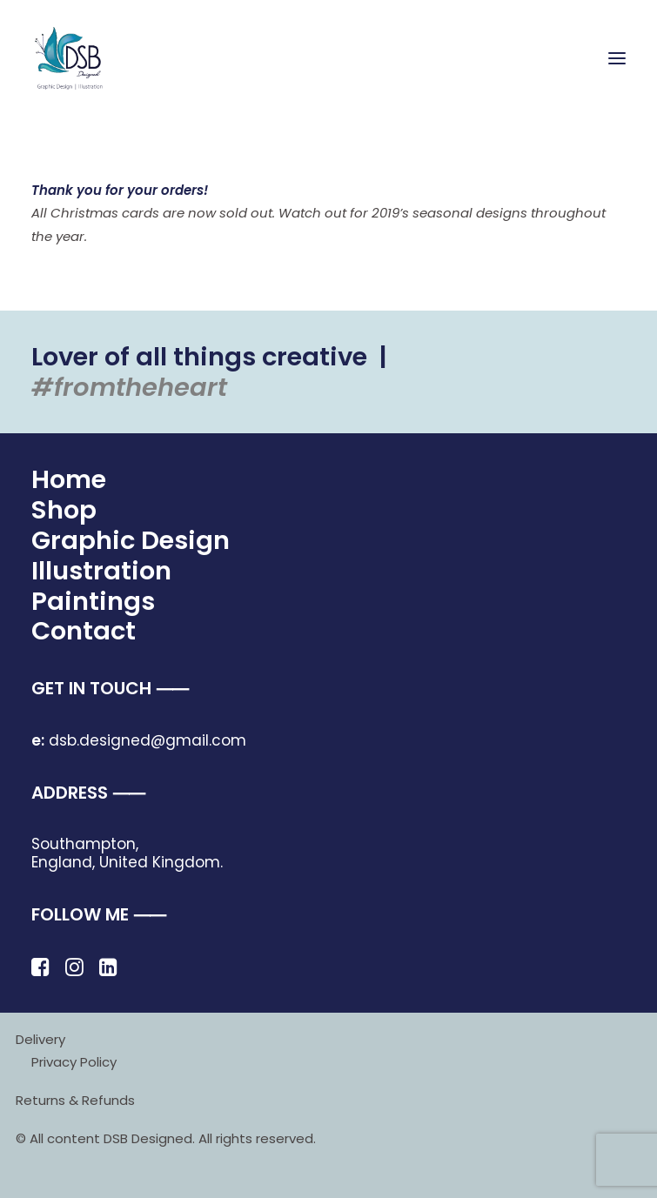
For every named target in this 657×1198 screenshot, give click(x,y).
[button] (617, 58)
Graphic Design (130, 540)
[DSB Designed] (78, 58)
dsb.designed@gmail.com (138, 740)
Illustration (101, 570)
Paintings (93, 601)
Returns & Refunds (75, 1100)
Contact (83, 630)
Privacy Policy (74, 1062)
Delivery (40, 1039)
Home (68, 479)
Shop (64, 509)
